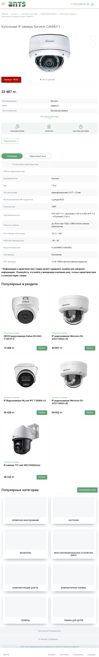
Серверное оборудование (25, 520)
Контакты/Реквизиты (49, 631)
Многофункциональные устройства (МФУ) (73, 554)
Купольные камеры (11, 333)
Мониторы (25, 553)
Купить (42, 348)
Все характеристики (49, 117)
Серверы (25, 620)
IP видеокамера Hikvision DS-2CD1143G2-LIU (68, 337)
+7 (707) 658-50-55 (79, 4)
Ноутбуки (73, 520)
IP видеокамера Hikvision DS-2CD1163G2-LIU (68, 402)
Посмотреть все (87, 490)
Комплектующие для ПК (25, 588)
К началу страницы (49, 639)
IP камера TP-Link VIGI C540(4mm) (22, 465)
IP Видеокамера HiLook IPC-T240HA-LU (25, 400)
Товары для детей (73, 620)
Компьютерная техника (73, 588)
